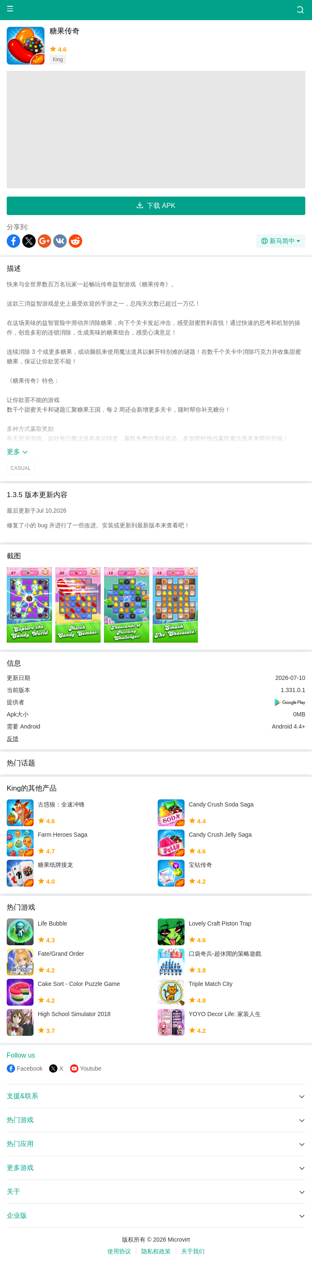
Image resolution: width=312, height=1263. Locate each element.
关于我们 (193, 1251)
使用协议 (119, 1251)
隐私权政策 (156, 1251)
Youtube (90, 1068)
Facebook (29, 1068)
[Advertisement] (156, 129)
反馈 (12, 738)
